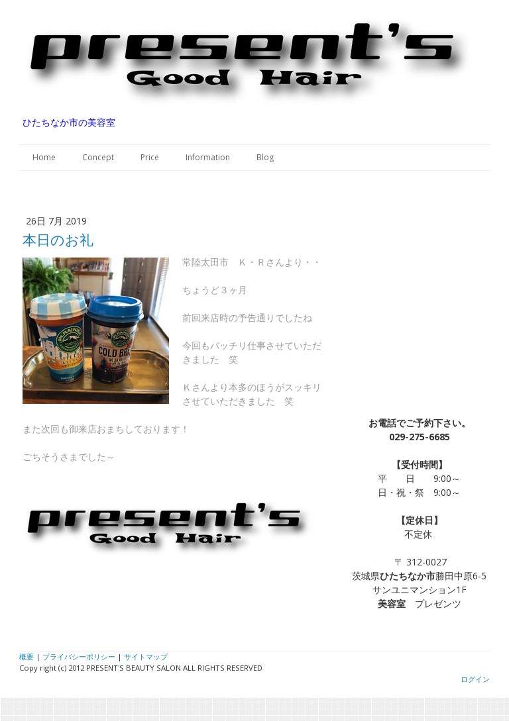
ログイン (475, 679)
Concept (98, 157)
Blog (265, 157)
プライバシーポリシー (78, 656)
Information (208, 157)
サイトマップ (146, 656)
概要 (26, 656)
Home (44, 157)
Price (150, 157)
